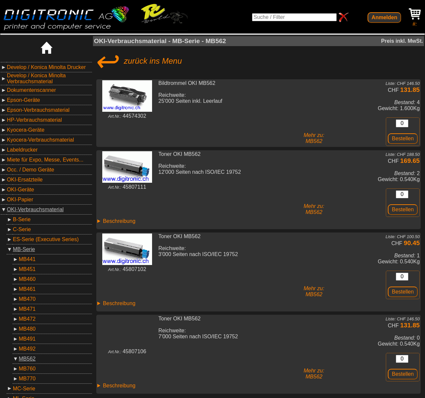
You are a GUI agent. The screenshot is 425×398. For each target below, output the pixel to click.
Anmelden (384, 17)
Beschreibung (119, 221)
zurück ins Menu (138, 61)
